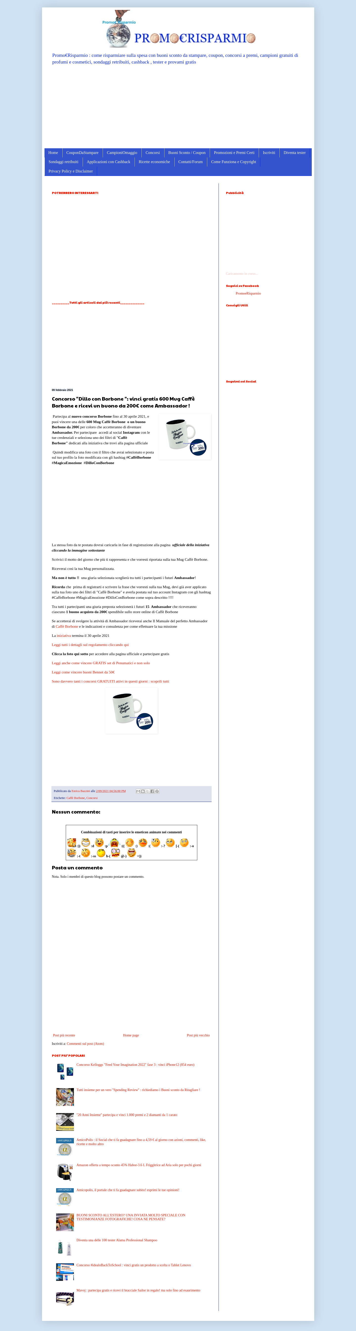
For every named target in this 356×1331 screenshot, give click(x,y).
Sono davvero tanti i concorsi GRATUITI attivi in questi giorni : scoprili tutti (110, 681)
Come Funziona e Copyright (233, 162)
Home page (131, 1035)
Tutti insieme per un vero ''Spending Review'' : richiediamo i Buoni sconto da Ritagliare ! (138, 1090)
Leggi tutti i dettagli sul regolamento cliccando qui (90, 645)
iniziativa (64, 635)
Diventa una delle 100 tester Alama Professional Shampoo (117, 1240)
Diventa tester (295, 152)
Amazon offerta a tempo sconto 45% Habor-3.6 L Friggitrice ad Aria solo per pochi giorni (139, 1165)
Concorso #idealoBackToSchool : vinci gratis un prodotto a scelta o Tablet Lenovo (134, 1265)
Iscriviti (269, 152)
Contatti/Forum (190, 162)
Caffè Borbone (67, 626)
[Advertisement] (178, 106)
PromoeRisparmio (248, 293)
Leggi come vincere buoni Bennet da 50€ (83, 672)
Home (53, 152)
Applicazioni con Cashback (108, 162)
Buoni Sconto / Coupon (187, 152)
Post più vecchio (198, 1035)
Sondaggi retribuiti (63, 162)
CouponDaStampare (83, 152)
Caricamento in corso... (242, 274)
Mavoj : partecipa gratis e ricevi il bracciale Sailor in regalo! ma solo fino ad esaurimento (138, 1290)
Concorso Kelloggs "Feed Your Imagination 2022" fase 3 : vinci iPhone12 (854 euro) (136, 1065)
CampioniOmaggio (122, 152)
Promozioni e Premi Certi (234, 152)
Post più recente (64, 1035)
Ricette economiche (154, 162)
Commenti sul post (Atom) (85, 1044)
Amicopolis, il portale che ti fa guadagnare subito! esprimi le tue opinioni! (128, 1190)
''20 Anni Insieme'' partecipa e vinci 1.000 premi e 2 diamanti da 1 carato (127, 1115)
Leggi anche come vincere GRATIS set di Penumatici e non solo (101, 663)
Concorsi (153, 152)
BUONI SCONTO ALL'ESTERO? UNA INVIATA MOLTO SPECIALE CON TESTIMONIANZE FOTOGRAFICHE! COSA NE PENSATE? (131, 1217)
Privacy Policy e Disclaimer (71, 171)
